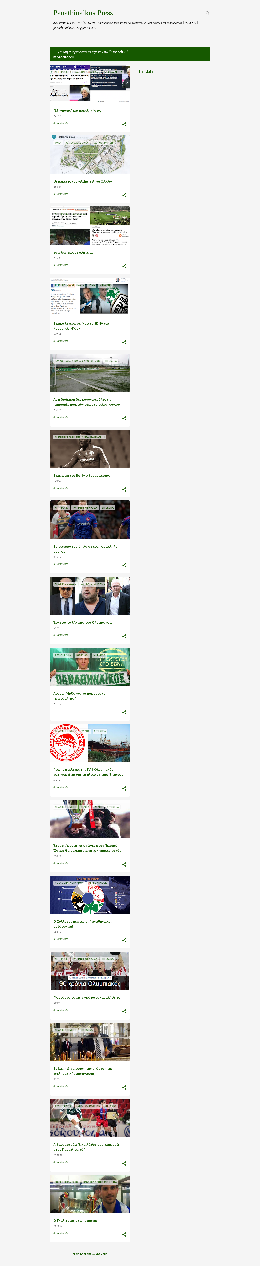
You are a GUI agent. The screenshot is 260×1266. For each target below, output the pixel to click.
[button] (124, 125)
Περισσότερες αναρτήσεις (90, 1254)
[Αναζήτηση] (207, 13)
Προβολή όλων (63, 57)
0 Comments (60, 123)
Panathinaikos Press (83, 13)
